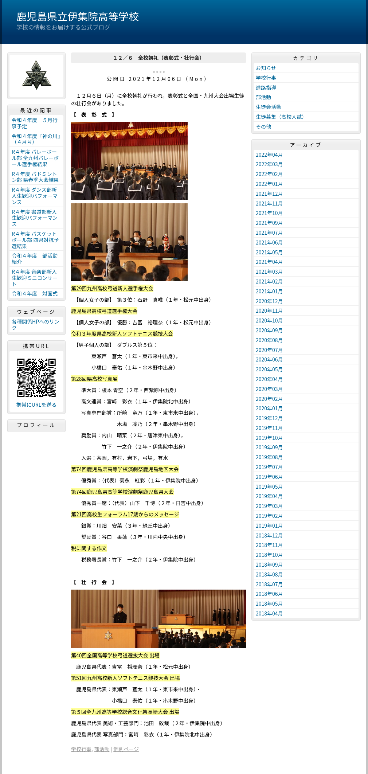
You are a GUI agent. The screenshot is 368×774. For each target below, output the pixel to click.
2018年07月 (269, 584)
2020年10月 (269, 320)
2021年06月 (269, 242)
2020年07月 (269, 349)
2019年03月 (269, 505)
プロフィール (36, 424)
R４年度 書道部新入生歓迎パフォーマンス (35, 218)
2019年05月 (269, 486)
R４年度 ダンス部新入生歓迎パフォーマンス (35, 196)
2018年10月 (269, 554)
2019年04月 (269, 496)
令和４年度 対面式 (35, 293)
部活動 (101, 748)
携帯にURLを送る (36, 404)
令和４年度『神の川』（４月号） (36, 139)
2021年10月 (269, 212)
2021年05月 (269, 252)
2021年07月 (269, 232)
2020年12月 (269, 301)
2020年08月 (269, 340)
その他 (263, 126)
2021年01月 (269, 291)
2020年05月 (269, 369)
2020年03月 (269, 388)
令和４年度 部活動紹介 (35, 258)
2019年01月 (269, 525)
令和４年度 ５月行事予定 (35, 123)
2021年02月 (269, 281)
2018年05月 (269, 603)
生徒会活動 (268, 106)
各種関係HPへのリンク (35, 324)
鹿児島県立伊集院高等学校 (77, 16)
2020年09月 (269, 330)
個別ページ (126, 748)
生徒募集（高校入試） (281, 116)
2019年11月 (269, 427)
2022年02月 (269, 173)
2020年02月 (269, 398)
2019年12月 (269, 418)
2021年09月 (269, 222)
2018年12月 (269, 535)
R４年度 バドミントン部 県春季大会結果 (35, 177)
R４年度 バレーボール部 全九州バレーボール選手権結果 (35, 158)
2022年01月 (269, 183)
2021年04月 (269, 261)
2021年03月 (269, 271)
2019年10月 (269, 437)
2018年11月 (269, 544)
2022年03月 (269, 164)
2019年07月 (269, 466)
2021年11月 (269, 203)
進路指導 (266, 87)
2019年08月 (269, 457)
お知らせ (266, 67)
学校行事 (81, 748)
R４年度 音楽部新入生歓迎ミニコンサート (35, 278)
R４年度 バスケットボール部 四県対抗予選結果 (35, 240)
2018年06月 (269, 593)
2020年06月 (269, 359)
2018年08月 (269, 574)
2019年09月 (269, 447)
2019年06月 (269, 476)
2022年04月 (269, 154)
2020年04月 (269, 379)
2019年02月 (269, 515)
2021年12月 (269, 193)
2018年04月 (269, 613)
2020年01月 (269, 408)
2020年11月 (269, 310)
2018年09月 (269, 564)
